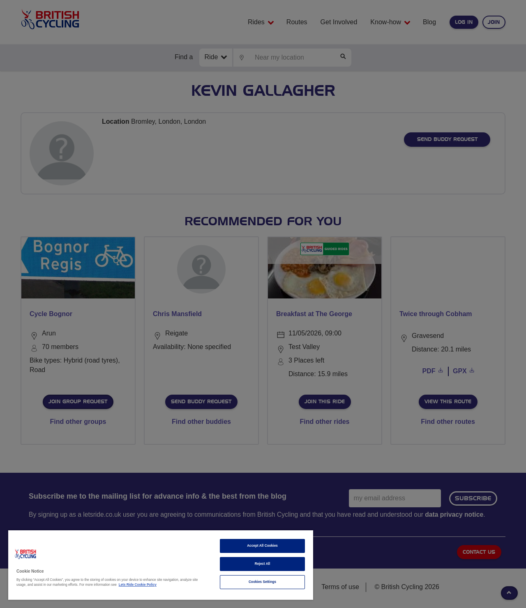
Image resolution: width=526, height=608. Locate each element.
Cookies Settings (262, 582)
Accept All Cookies (262, 546)
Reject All (262, 564)
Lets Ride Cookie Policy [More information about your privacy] (138, 585)
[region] (160, 565)
